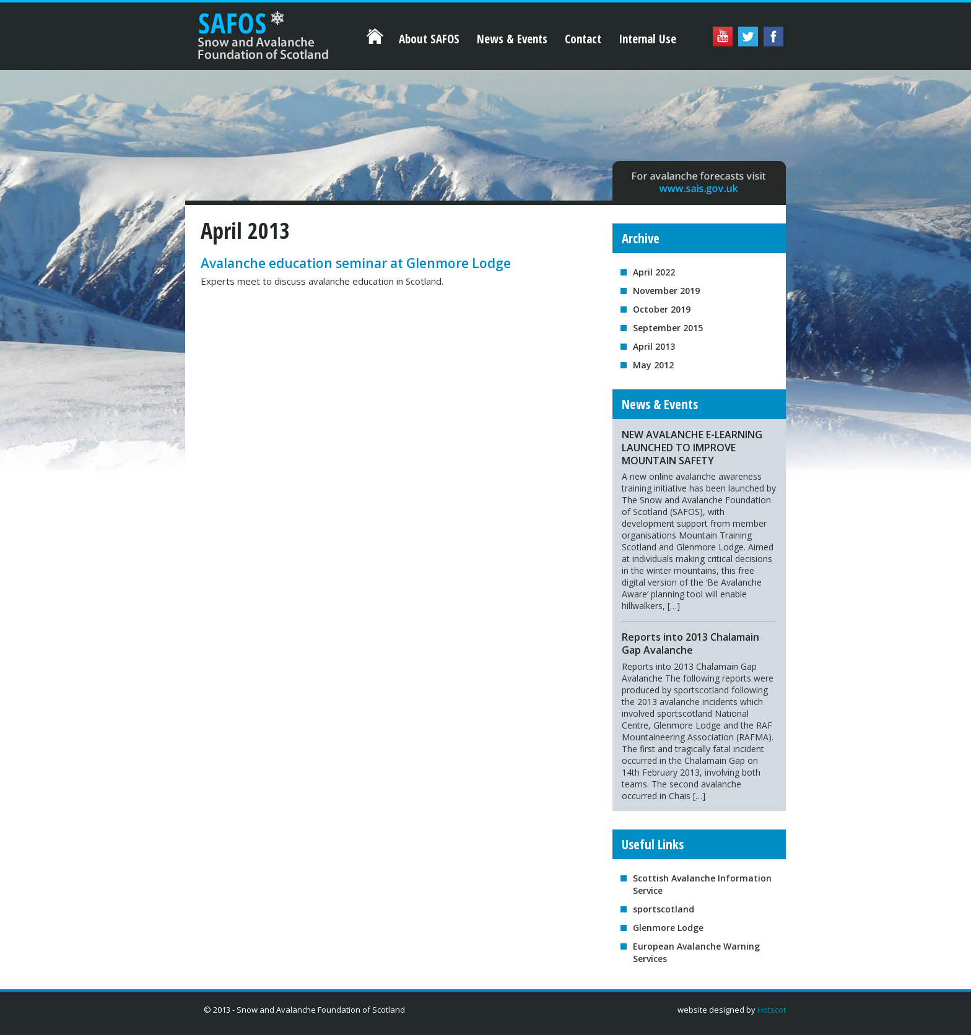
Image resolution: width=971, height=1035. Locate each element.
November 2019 (666, 291)
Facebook (773, 36)
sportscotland (663, 909)
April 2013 (654, 346)
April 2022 (654, 272)
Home (256, 29)
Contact (583, 39)
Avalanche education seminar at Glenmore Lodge (356, 263)
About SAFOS (429, 39)
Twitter (748, 36)
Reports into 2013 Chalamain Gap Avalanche (690, 643)
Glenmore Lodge (668, 927)
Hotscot (771, 1009)
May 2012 (653, 365)
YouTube (723, 36)
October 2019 (661, 309)
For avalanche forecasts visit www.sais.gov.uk (699, 181)
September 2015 (668, 328)
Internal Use (647, 39)
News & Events (512, 39)
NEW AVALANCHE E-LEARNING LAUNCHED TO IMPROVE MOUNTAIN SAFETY (692, 447)
